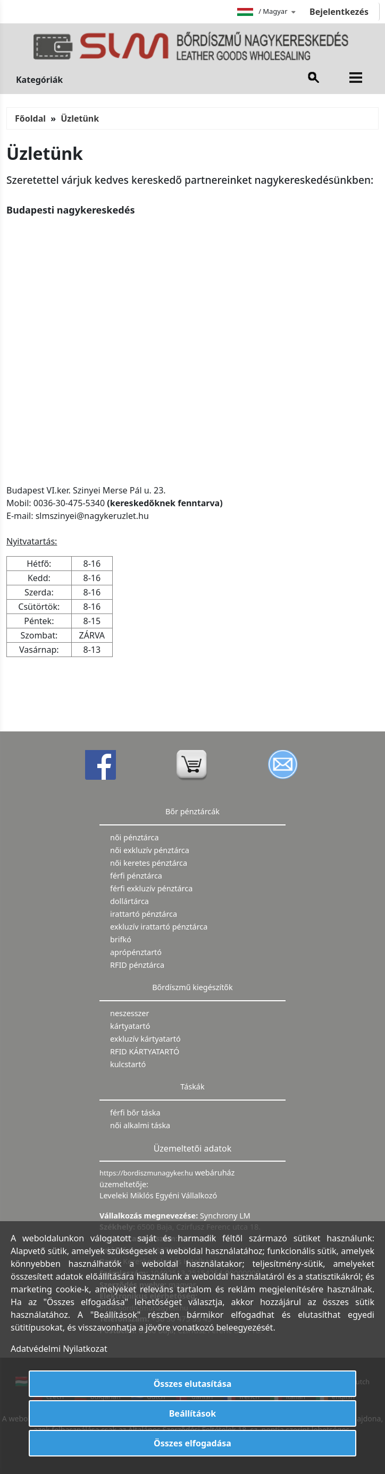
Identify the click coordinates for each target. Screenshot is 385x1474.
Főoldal (30, 118)
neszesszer (129, 1013)
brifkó (120, 939)
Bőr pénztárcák (192, 811)
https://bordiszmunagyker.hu (147, 1173)
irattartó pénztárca (143, 914)
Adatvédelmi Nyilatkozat (59, 1348)
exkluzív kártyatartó (145, 1039)
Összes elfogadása (192, 1443)
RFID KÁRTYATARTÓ (144, 1051)
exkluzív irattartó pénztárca (158, 927)
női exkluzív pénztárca (149, 850)
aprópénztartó (136, 952)
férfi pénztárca (136, 876)
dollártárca (129, 901)
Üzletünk (80, 118)
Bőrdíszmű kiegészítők (192, 987)
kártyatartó (130, 1026)
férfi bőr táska (135, 1112)
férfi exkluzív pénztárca (151, 888)
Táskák (192, 1086)
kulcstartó (128, 1064)
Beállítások (192, 1413)
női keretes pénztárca (148, 863)
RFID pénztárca (137, 965)
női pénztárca (134, 837)
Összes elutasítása (193, 1384)
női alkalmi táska (140, 1125)
